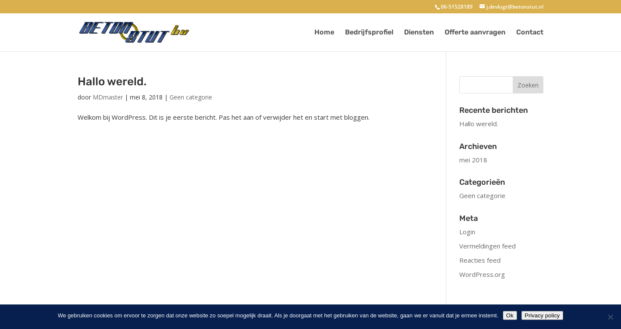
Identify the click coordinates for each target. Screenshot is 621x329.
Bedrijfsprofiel (369, 32)
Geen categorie (190, 97)
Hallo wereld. (112, 81)
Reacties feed (480, 260)
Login (467, 231)
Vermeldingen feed (487, 246)
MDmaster (108, 97)
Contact (529, 32)
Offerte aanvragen (475, 32)
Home (324, 32)
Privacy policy (542, 315)
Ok (510, 315)
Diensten (419, 32)
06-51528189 (457, 6)
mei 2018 (473, 159)
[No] (610, 317)
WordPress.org (482, 274)
